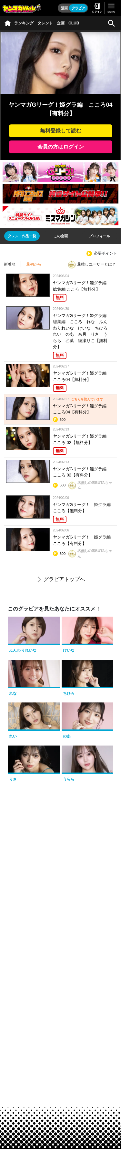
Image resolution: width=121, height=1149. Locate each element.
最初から (34, 264)
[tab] (22, 236)
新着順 (9, 264)
